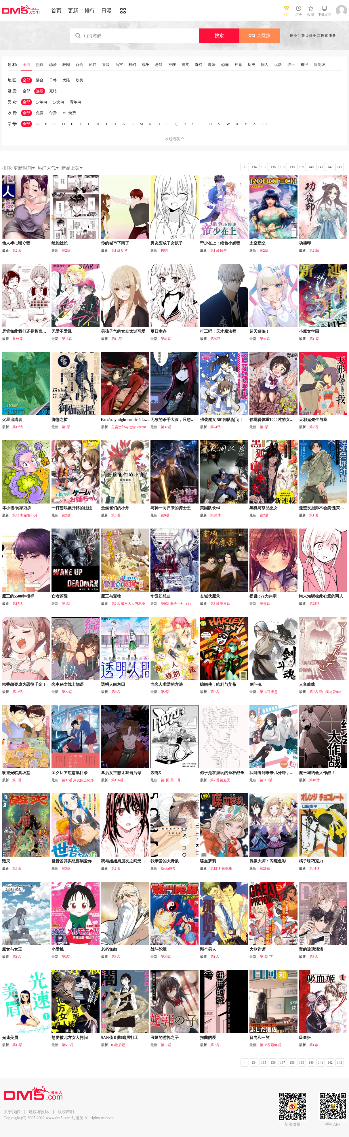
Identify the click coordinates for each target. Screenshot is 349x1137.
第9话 (165, 515)
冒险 (106, 65)
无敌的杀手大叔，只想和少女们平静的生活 (188, 420)
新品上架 (72, 168)
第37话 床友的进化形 (78, 780)
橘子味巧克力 (311, 861)
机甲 (304, 65)
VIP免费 (69, 113)
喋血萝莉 (208, 861)
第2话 (16, 250)
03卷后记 (118, 1045)
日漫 (106, 11)
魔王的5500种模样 (18, 596)
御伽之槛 (60, 420)
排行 (90, 11)
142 (330, 167)
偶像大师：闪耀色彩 (267, 861)
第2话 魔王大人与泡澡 (128, 604)
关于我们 (12, 1112)
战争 (145, 65)
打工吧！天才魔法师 (218, 331)
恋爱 (53, 65)
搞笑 (185, 65)
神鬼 (238, 65)
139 (301, 167)
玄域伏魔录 (210, 596)
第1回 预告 (218, 250)
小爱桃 (58, 949)
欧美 (79, 80)
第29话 (265, 868)
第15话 (67, 339)
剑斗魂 (255, 684)
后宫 (119, 65)
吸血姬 (305, 1037)
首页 (56, 11)
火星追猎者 (12, 420)
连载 (39, 91)
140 (311, 167)
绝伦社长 (60, 243)
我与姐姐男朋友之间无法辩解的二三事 (135, 861)
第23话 (17, 692)
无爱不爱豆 (62, 331)
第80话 (215, 339)
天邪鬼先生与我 (313, 420)
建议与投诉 (39, 1112)
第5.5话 (67, 1045)
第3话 (214, 692)
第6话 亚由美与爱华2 (325, 692)
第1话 (66, 427)
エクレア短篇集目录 (70, 773)
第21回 (314, 250)
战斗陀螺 (158, 949)
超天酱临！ (259, 331)
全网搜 (259, 35)
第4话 (115, 692)
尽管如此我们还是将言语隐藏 (28, 331)
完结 (53, 91)
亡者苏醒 (60, 596)
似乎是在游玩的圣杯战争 (222, 773)
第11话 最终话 (270, 1045)
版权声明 (66, 1112)
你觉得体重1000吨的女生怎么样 (277, 420)
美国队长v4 (210, 508)
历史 (251, 65)
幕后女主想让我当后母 (121, 773)
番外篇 (17, 339)
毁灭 (6, 861)
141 (320, 167)
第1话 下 (266, 957)
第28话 (215, 515)
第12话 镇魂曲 (221, 868)
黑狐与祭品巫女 (263, 508)
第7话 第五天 (220, 780)
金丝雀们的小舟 (115, 508)
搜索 (219, 35)
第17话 (17, 604)
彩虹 (92, 65)
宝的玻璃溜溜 (311, 949)
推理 (172, 65)
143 (339, 167)
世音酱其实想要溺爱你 (72, 861)
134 (254, 167)
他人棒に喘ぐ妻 (16, 243)
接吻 (164, 250)
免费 (39, 113)
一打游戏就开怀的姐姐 (72, 508)
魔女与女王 (12, 949)
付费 (53, 113)
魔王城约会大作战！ (317, 773)
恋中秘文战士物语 (68, 684)
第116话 (117, 780)
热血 (39, 65)
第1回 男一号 (171, 780)
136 (273, 167)
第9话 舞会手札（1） (177, 604)
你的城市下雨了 (115, 243)
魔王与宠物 (111, 596)
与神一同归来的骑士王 (170, 508)
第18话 (314, 780)
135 (263, 167)
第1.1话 (117, 339)
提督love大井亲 (262, 596)
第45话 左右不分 (24, 515)
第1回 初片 (119, 250)
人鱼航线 (307, 684)
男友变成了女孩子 (166, 243)
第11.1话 (266, 780)
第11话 (314, 339)
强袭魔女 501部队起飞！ (221, 420)
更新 (73, 11)
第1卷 (313, 1045)
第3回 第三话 (220, 604)
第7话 (264, 515)
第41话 (265, 339)
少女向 (58, 102)
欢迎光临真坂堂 (16, 773)
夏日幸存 (158, 331)
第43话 (265, 604)
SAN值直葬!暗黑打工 (120, 1037)
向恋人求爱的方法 (166, 684)
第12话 (17, 427)
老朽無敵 (109, 949)
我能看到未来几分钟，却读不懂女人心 (283, 773)
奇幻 (198, 65)
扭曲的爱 (208, 1037)
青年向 (75, 102)
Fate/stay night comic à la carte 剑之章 (134, 420)
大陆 (66, 80)
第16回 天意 (269, 692)
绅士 (291, 65)
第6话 (115, 515)
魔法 (211, 65)
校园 (66, 65)
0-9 (264, 124)
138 (292, 167)
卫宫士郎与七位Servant (128, 427)
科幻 (132, 65)
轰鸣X (155, 773)
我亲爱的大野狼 (164, 861)
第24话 (215, 427)
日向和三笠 (259, 1037)
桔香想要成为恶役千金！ (24, 684)
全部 (26, 65)
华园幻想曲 (160, 596)
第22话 (67, 692)
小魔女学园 (309, 331)
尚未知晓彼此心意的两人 (321, 596)
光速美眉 (10, 1037)
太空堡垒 (257, 243)
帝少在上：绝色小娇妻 (220, 243)
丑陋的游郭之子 (164, 1037)
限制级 (319, 65)
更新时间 (24, 168)
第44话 (314, 868)
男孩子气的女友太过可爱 (123, 331)
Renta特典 (168, 868)
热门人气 (48, 168)
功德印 (305, 243)
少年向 (41, 102)
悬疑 (159, 65)
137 (282, 167)
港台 (39, 80)
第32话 (166, 427)
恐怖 (225, 65)
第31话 (166, 339)
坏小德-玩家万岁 (17, 508)
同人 (264, 65)
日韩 (53, 80)
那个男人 (208, 949)
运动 (278, 65)
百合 (79, 65)
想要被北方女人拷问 (70, 1037)
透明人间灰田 (113, 684)
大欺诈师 (257, 949)
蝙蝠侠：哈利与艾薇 (218, 684)
